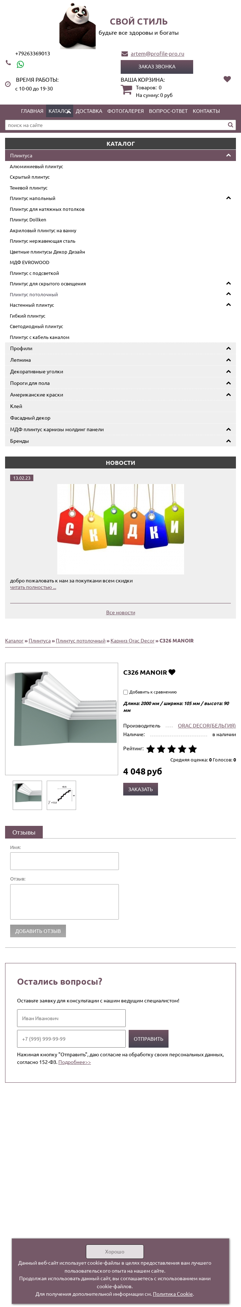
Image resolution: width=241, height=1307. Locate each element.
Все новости (120, 612)
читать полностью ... (33, 587)
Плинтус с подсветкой (34, 273)
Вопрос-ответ (168, 110)
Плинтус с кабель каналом (40, 337)
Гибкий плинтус (27, 316)
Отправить (148, 1038)
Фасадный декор (30, 417)
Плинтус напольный (32, 198)
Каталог (60, 110)
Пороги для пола (30, 382)
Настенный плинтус (32, 305)
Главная (32, 110)
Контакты (206, 110)
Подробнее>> (74, 1061)
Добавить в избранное (172, 672)
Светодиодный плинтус (36, 326)
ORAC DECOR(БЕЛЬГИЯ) (207, 725)
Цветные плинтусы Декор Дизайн (47, 252)
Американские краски (36, 394)
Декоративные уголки (36, 371)
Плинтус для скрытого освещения (48, 283)
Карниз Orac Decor (132, 640)
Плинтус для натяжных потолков (47, 209)
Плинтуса (21, 155)
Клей (16, 406)
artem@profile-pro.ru (157, 53)
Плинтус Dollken (28, 219)
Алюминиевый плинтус (36, 166)
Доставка (89, 110)
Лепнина (20, 359)
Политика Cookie (173, 1293)
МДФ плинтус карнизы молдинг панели (57, 429)
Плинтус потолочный (34, 294)
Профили (21, 348)
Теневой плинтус (28, 187)
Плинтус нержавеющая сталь (42, 241)
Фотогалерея (125, 110)
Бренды (19, 440)
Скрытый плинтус (30, 177)
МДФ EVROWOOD (29, 262)
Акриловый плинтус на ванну (43, 230)
